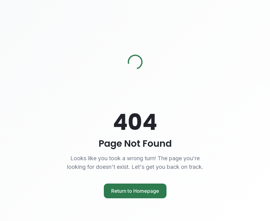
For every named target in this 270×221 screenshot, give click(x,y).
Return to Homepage (135, 191)
